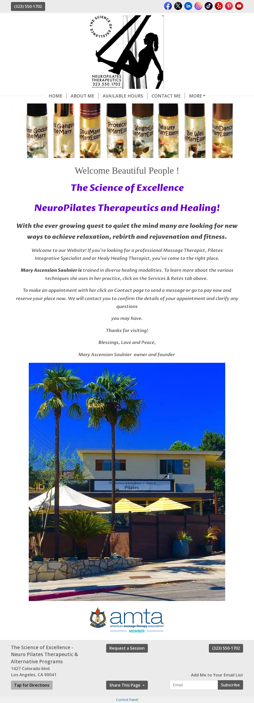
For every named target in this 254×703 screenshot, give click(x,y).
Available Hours (125, 96)
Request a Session (127, 648)
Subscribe (230, 685)
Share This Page (125, 685)
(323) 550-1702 (28, 6)
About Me (85, 96)
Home (58, 96)
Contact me (168, 96)
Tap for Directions (31, 685)
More (195, 96)
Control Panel (127, 699)
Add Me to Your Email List (217, 675)
